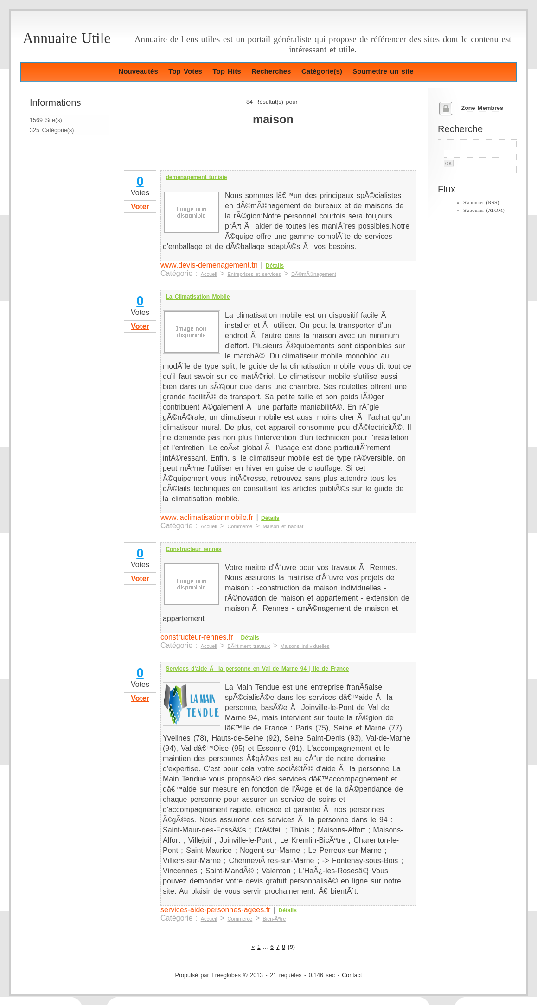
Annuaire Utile (66, 38)
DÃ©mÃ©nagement (313, 274)
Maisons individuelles (305, 646)
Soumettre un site (382, 71)
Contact (352, 975)
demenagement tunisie (196, 177)
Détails (275, 265)
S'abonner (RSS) (481, 202)
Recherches (271, 71)
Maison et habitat (282, 526)
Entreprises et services (254, 274)
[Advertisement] (230, 155)
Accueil (209, 274)
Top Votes (185, 71)
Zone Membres (482, 108)
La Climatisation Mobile (198, 297)
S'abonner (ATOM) (484, 210)
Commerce (239, 526)
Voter (140, 207)
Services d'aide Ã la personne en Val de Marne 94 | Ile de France (257, 669)
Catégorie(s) (321, 71)
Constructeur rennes (193, 549)
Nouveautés (138, 71)
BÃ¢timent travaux (248, 646)
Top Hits (226, 71)
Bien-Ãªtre (274, 919)
